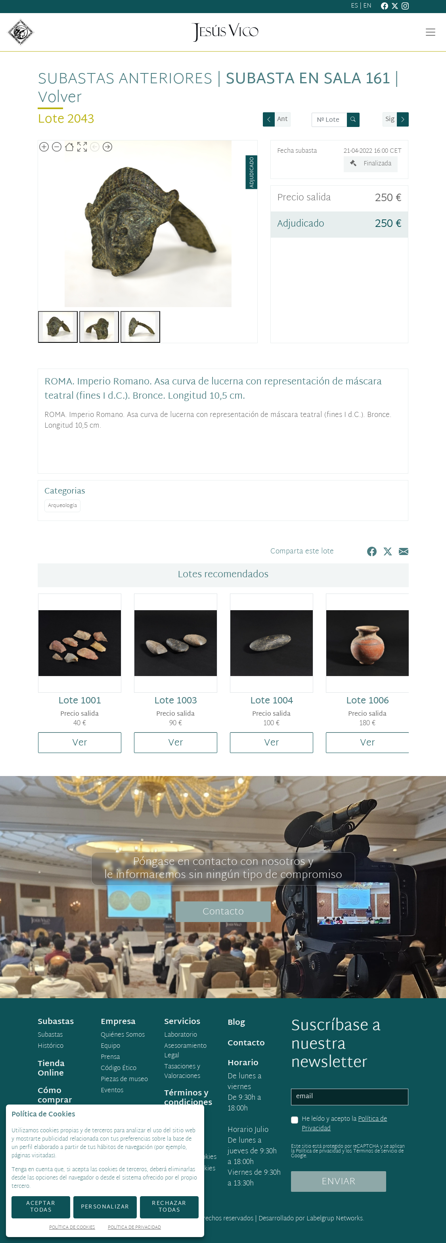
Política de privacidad (318, 1151)
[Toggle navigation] (430, 32)
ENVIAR (339, 1182)
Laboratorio (180, 1035)
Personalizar (105, 1207)
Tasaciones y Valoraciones (182, 1072)
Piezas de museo (124, 1079)
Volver (60, 98)
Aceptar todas (41, 1207)
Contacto (223, 912)
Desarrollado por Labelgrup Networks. (311, 1219)
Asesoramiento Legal (185, 1051)
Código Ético (118, 1068)
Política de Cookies (72, 1228)
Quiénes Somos (123, 1035)
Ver (79, 743)
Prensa (110, 1057)
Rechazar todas (169, 1207)
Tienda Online (51, 1069)
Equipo (110, 1046)
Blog (236, 1022)
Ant (282, 119)
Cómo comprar (55, 1095)
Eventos (112, 1091)
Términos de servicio (375, 1151)
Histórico (50, 1046)
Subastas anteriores (125, 79)
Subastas (50, 1035)
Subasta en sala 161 (308, 79)
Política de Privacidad (134, 1228)
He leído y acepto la (344, 1124)
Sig (389, 119)
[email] (349, 1097)
